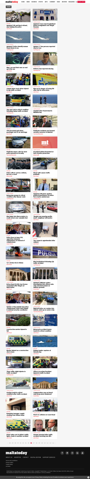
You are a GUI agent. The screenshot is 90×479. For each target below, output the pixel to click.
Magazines (72, 2)
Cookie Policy (9, 464)
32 (20, 443)
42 (47, 443)
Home (23, 2)
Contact (26, 457)
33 (23, 443)
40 (42, 443)
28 (10, 443)
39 (39, 443)
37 (34, 443)
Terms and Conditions (11, 460)
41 (45, 443)
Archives (64, 2)
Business (34, 2)
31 (18, 443)
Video (58, 2)
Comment (52, 2)
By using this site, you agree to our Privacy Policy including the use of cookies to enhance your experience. (45, 477)
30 (15, 443)
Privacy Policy (9, 462)
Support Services (49, 457)
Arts (46, 2)
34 (26, 443)
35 (28, 443)
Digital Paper (81, 1)
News (28, 2)
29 (12, 443)
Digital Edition (35, 457)
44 (53, 443)
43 (50, 443)
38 (36, 443)
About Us (9, 457)
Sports (40, 2)
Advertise (17, 457)
